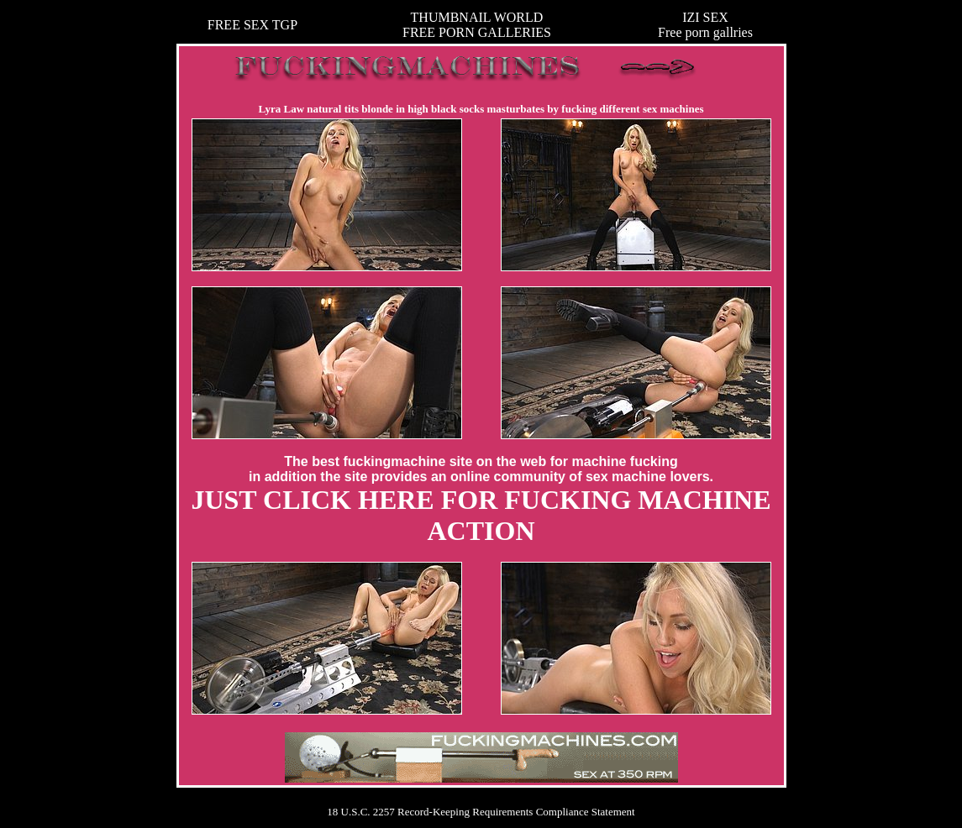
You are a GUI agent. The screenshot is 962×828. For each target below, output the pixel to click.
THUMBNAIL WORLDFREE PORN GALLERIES (476, 24)
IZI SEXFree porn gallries (705, 24)
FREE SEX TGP (252, 25)
